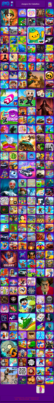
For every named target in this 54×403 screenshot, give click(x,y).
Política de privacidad (24, 399)
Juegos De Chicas (50, 7)
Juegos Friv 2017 (5, 7)
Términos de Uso (35, 399)
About (16, 399)
